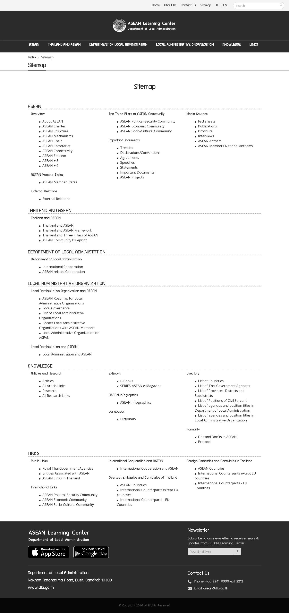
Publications (206, 126)
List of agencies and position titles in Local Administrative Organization (224, 417)
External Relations (54, 198)
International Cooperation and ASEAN (148, 468)
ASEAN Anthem (208, 141)
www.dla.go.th (41, 587)
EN (225, 5)
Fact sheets (205, 121)
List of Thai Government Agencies (222, 386)
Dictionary (126, 419)
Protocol (203, 441)
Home (156, 5)
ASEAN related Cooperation (62, 271)
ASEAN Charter (52, 126)
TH (218, 5)
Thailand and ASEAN (64, 45)
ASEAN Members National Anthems (224, 146)
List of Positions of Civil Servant (221, 400)
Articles (46, 381)
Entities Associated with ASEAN (64, 473)
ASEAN (34, 45)
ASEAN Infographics (134, 402)
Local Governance (54, 308)
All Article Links (52, 386)
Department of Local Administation (118, 45)
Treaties (125, 147)
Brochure (204, 131)
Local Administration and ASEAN (65, 354)
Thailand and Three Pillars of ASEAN (68, 235)
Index (32, 57)
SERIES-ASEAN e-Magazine (139, 386)
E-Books (125, 381)
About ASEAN (51, 121)
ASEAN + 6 (48, 165)
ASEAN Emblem (52, 155)
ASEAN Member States (58, 182)
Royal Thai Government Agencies (66, 468)
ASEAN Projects (130, 177)
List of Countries (209, 381)
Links (253, 45)
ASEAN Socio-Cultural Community (144, 131)
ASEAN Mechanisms (56, 136)
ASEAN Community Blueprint (63, 240)
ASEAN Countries (132, 485)
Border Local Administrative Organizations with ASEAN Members (67, 325)
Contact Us (188, 5)
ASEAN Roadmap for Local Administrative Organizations (61, 300)
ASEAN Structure (53, 131)
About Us (170, 5)
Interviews (204, 136)
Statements (127, 167)
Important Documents (135, 172)
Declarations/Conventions (138, 152)
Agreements (128, 157)
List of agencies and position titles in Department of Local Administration (224, 408)
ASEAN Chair (50, 141)
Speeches (126, 162)
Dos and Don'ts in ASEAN (216, 437)
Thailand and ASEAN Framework (65, 230)
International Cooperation (61, 266)
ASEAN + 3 (48, 160)
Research (48, 390)
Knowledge (231, 45)
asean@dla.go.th (215, 588)
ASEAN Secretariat (54, 146)
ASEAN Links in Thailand (59, 478)
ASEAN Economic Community (140, 126)
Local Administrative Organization (185, 45)
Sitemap (205, 5)
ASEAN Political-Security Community (146, 121)
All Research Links (54, 395)
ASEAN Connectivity (56, 151)
